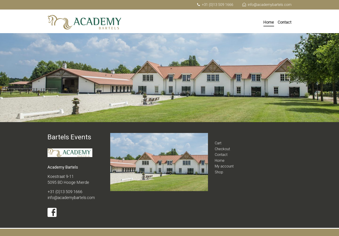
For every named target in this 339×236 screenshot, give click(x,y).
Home (268, 22)
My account (224, 166)
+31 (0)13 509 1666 (217, 4)
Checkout (222, 149)
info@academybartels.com (269, 4)
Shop (219, 172)
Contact (284, 22)
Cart (218, 143)
